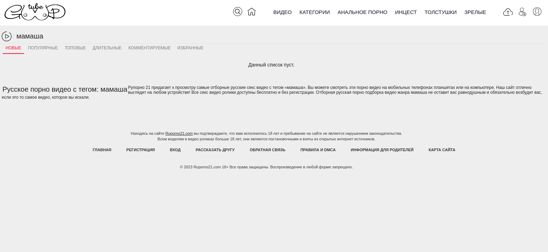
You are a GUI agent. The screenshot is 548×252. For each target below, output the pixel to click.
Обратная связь (268, 150)
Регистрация (141, 150)
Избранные (191, 48)
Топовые (75, 48)
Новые (13, 48)
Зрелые (475, 12)
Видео (282, 12)
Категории (315, 12)
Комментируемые (149, 48)
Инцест (406, 12)
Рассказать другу (215, 150)
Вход (175, 150)
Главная (102, 150)
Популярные (43, 48)
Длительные (107, 48)
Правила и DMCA (318, 150)
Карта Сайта (441, 150)
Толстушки (441, 12)
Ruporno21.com (179, 133)
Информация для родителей (382, 150)
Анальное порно (363, 12)
